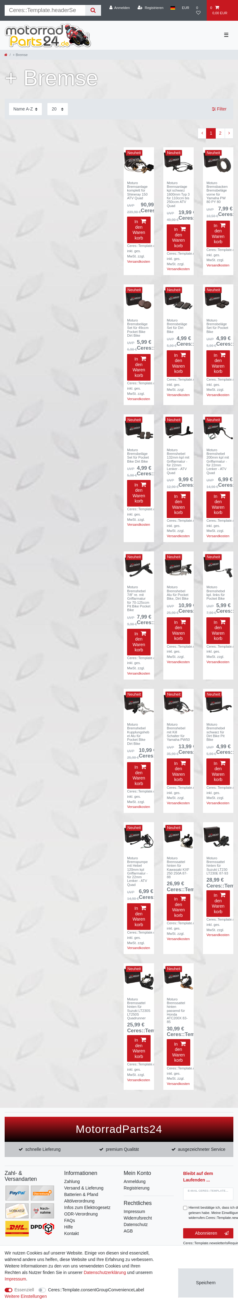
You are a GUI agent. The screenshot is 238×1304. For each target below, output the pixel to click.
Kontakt (71, 1233)
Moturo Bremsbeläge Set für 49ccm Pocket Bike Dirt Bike (137, 327)
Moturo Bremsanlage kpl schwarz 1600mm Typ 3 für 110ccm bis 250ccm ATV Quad (178, 194)
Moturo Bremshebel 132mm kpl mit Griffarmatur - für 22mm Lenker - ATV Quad (178, 461)
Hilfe (68, 1226)
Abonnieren (212, 1233)
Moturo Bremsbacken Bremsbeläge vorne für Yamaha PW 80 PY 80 (216, 192)
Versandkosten (138, 261)
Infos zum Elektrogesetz (87, 1207)
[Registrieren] (150, 7)
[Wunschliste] (200, 10)
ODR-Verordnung (81, 1213)
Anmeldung (135, 1181)
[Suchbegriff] (45, 10)
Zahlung (72, 1181)
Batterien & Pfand (81, 1194)
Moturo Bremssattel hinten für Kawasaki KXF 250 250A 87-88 (178, 867)
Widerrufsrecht (138, 1217)
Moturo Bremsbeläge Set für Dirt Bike (177, 326)
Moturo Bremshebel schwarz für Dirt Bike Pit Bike (215, 732)
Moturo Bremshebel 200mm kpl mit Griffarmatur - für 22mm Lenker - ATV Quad (217, 461)
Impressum (134, 1211)
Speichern (206, 1282)
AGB (128, 1230)
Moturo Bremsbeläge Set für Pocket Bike (217, 326)
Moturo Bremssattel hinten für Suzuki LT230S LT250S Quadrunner (138, 1008)
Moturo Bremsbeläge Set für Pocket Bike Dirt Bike (138, 455)
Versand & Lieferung (84, 1187)
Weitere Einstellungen (26, 1296)
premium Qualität (122, 1149)
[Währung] (185, 7)
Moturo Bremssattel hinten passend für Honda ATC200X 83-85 (177, 1010)
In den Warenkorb (139, 229)
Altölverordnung (79, 1200)
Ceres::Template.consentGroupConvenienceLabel (96, 1289)
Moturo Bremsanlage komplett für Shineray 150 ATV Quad (137, 190)
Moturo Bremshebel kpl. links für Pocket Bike (215, 592)
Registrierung (136, 1187)
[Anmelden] (119, 7)
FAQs (69, 1220)
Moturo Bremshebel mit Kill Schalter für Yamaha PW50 (178, 732)
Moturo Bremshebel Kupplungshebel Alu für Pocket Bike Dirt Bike (138, 734)
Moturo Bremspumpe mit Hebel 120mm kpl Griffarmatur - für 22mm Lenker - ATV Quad (137, 871)
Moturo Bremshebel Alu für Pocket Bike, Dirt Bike (177, 592)
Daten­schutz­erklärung (105, 1272)
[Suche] (93, 10)
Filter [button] (219, 109)
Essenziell (24, 1289)
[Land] (172, 7)
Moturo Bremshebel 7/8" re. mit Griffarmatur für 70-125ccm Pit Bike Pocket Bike (138, 598)
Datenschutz (136, 1224)
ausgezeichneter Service (201, 1149)
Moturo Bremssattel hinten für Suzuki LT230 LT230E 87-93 (217, 865)
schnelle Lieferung (43, 1149)
